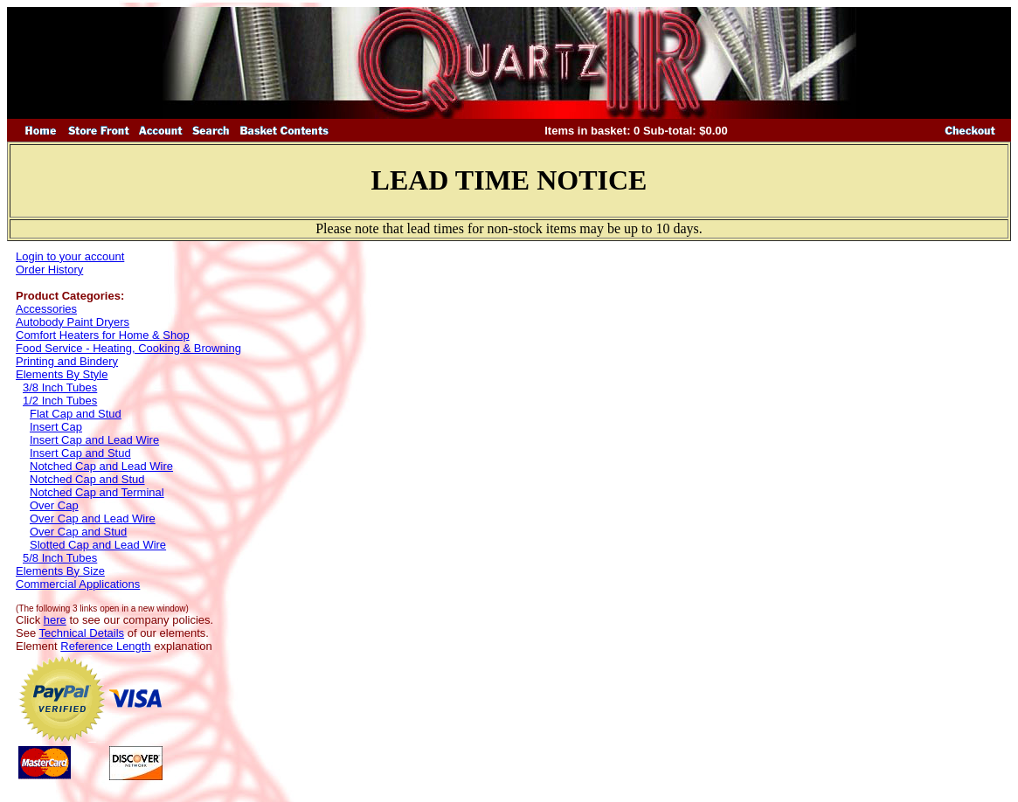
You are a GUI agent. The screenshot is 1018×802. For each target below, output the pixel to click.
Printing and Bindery (67, 361)
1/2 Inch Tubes (60, 400)
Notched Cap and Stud (87, 479)
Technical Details (82, 633)
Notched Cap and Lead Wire (101, 466)
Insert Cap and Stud (80, 453)
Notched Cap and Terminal (97, 492)
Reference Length (105, 646)
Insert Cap (56, 426)
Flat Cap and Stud (75, 413)
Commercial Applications (78, 584)
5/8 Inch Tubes (60, 557)
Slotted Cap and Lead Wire (98, 544)
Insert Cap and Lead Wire (94, 439)
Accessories (46, 308)
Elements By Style (62, 374)
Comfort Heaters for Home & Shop (103, 335)
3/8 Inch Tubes (60, 387)
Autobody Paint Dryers (72, 321)
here (55, 619)
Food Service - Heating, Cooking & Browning (128, 348)
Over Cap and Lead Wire (93, 518)
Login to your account (70, 256)
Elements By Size (60, 570)
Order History (49, 269)
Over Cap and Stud (78, 531)
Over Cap (54, 505)
